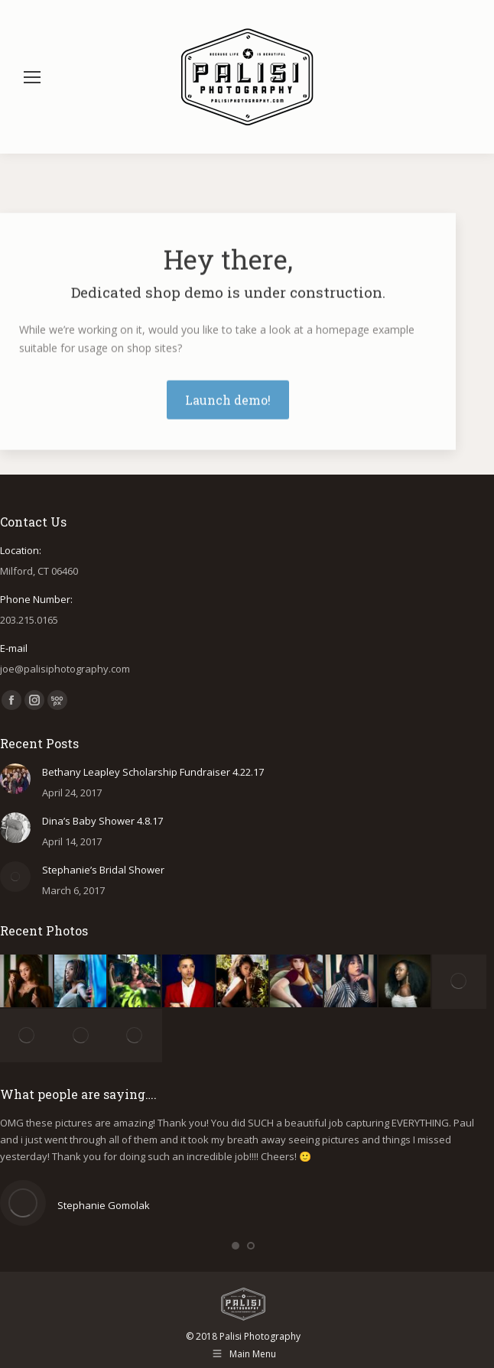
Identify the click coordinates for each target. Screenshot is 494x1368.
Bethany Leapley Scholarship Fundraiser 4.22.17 (153, 772)
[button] (235, 1246)
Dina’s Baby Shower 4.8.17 (102, 821)
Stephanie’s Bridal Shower (103, 870)
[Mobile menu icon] (32, 77)
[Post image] (15, 778)
